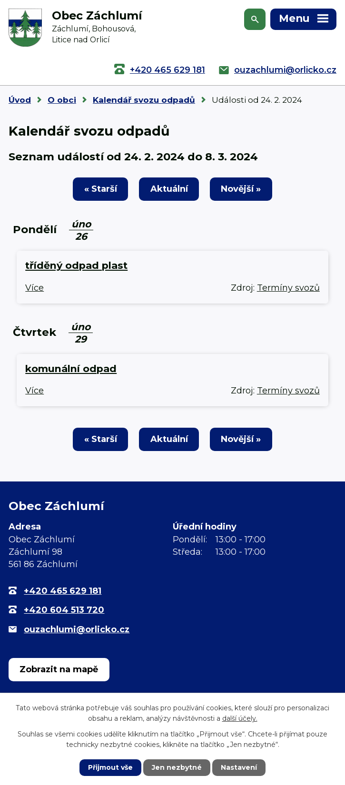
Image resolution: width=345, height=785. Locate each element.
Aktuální (169, 189)
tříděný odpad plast (76, 265)
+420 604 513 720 (64, 610)
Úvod (20, 100)
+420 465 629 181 (167, 70)
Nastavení (239, 767)
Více (34, 288)
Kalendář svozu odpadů (144, 100)
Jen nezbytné (177, 767)
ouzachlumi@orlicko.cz (285, 70)
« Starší (100, 189)
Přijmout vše (110, 767)
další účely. (239, 718)
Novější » (241, 189)
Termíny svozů (288, 288)
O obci (62, 100)
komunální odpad (71, 368)
